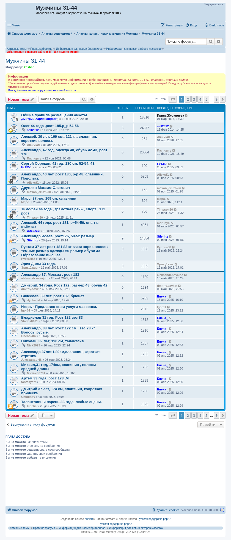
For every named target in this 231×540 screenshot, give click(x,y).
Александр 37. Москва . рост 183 (50, 274)
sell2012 (33, 130)
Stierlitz (32, 240)
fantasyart (28, 382)
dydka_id (33, 300)
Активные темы (17, 48)
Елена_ (162, 296)
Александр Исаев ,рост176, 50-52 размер (57, 236)
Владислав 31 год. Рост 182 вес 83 (52, 317)
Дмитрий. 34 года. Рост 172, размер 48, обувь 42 (64, 285)
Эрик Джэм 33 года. (38, 264)
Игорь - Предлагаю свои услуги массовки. (59, 307)
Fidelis (32, 406)
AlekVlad (33, 145)
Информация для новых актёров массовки (133, 48)
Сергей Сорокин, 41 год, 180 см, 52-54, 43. (58, 163)
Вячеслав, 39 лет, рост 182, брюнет (52, 296)
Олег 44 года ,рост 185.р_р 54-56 (50, 126)
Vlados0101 (29, 321)
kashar (29, 67)
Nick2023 (33, 345)
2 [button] (188, 99)
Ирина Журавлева (170, 115)
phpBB (89, 518)
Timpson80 (35, 217)
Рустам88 (28, 258)
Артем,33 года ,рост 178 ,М (45, 378)
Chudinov (28, 396)
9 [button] (217, 99)
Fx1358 (26, 167)
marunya (163, 223)
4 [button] (200, 99)
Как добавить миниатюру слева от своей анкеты (42, 90)
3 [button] (194, 99)
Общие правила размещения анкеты (54, 115)
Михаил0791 (36, 373)
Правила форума (41, 48)
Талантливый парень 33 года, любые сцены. (61, 402)
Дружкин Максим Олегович (45, 188)
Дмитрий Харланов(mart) (40, 118)
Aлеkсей (33, 231)
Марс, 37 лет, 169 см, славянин (48, 198)
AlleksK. (33, 182)
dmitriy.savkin (31, 289)
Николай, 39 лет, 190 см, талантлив (52, 341)
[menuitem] (191, 25)
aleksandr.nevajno (34, 278)
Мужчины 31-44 (25, 61)
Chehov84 (28, 336)
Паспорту (34, 158)
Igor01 (25, 310)
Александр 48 (31, 359)
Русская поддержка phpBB (154, 518)
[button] (173, 99)
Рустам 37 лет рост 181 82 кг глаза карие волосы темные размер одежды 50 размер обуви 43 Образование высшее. (64, 251)
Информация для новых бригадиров (79, 48)
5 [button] (206, 99)
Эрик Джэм (29, 267)
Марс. (25, 202)
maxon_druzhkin (39, 192)
